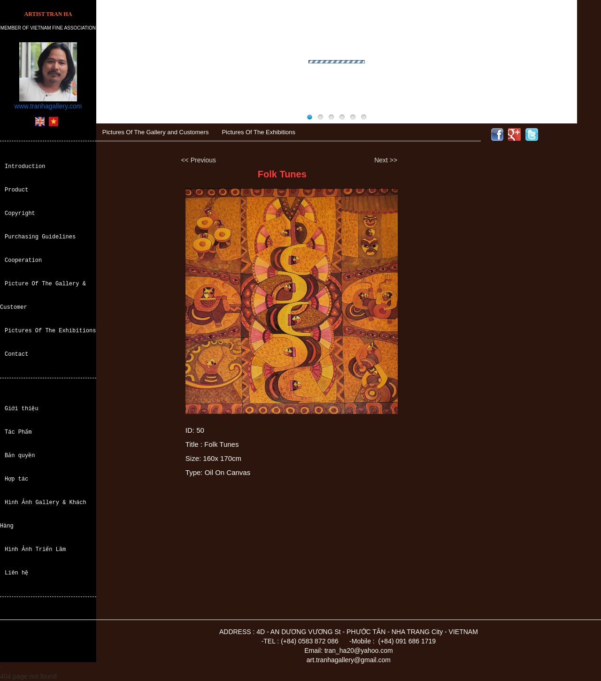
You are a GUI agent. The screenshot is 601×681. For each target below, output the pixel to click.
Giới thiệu (22, 409)
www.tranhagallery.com (48, 106)
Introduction (25, 166)
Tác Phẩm (18, 432)
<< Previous (198, 160)
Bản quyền (20, 455)
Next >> (385, 160)
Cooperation (23, 260)
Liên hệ (16, 573)
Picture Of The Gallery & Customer (43, 295)
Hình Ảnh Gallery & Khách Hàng (43, 514)
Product (16, 190)
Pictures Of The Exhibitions (50, 331)
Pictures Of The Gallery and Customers (155, 132)
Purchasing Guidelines (40, 237)
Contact (16, 354)
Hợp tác (16, 479)
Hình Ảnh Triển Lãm (35, 549)
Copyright (20, 213)
